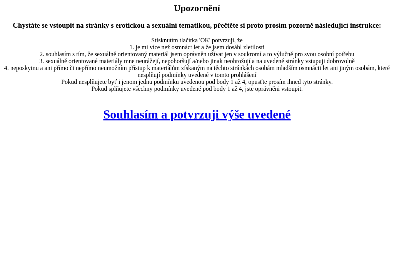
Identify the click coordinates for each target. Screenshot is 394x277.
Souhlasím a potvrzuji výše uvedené (196, 114)
